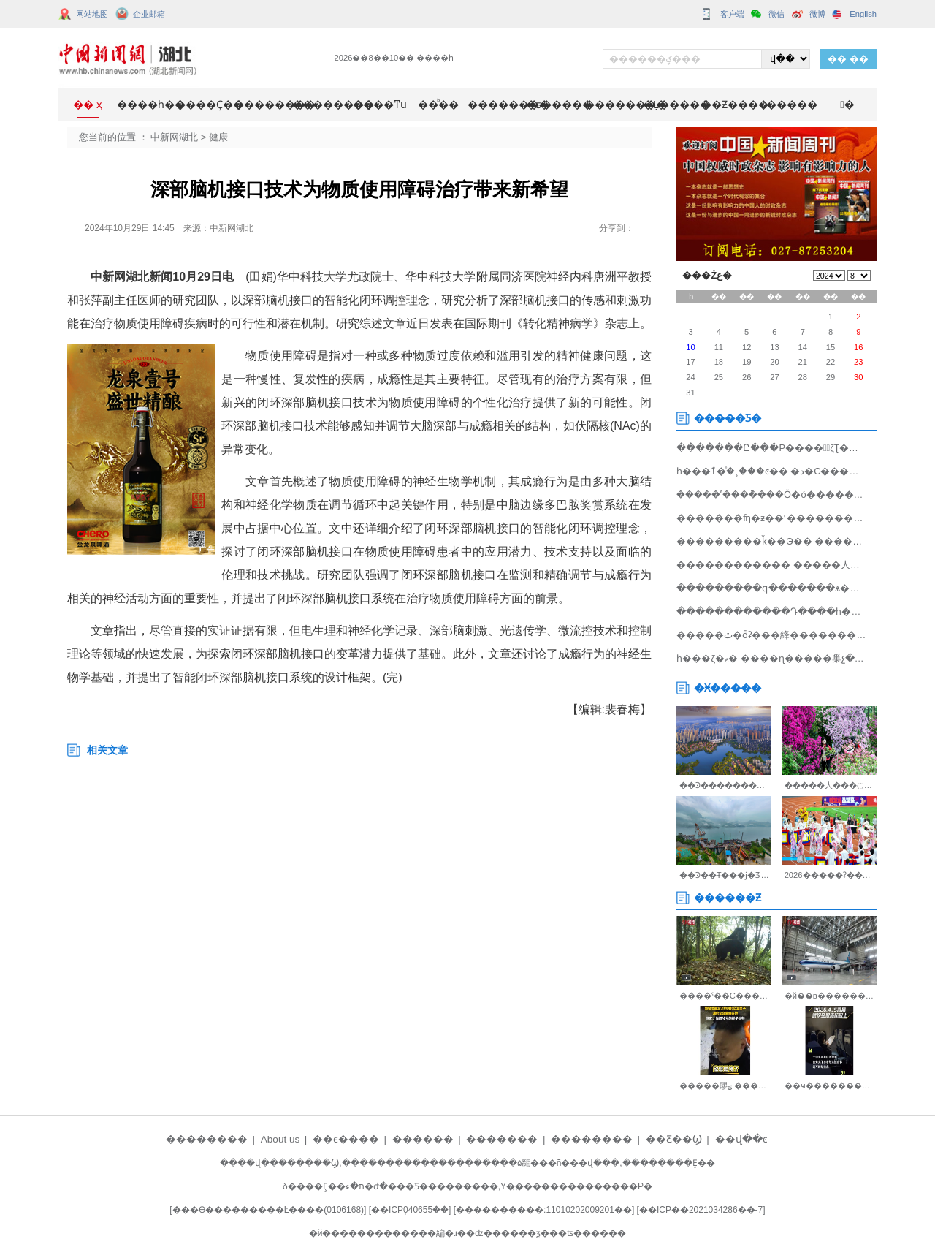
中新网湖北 (174, 137)
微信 (776, 14)
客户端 (732, 14)
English (863, 14)
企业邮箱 (149, 14)
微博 (817, 14)
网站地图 (92, 14)
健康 (218, 137)
